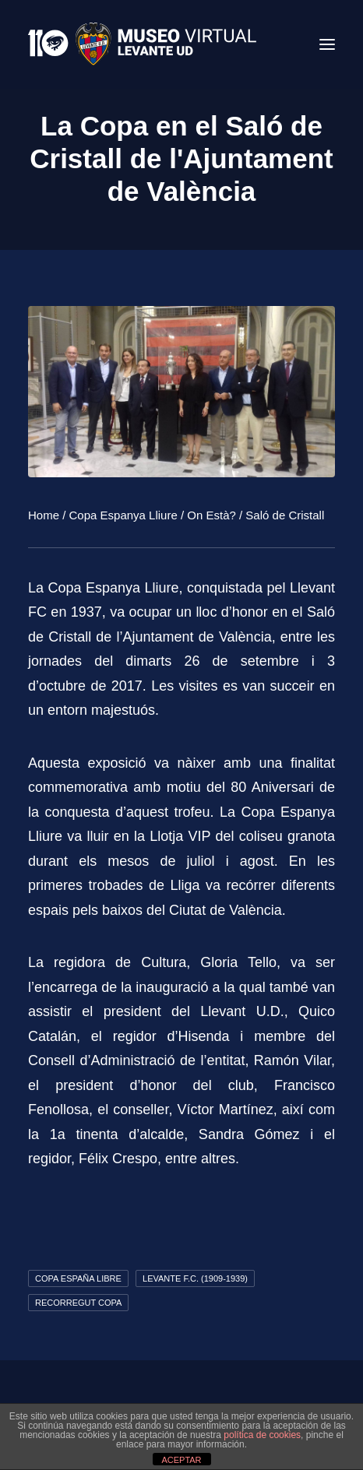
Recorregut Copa (78, 1302)
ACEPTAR (181, 1460)
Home (43, 515)
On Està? (211, 515)
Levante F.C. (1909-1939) (195, 1278)
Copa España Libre (78, 1278)
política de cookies (262, 1435)
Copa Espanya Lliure (123, 515)
